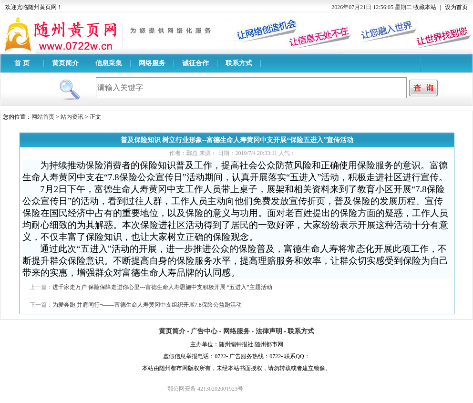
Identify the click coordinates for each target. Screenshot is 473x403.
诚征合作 (195, 63)
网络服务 (152, 63)
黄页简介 (65, 63)
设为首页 (456, 7)
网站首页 (42, 117)
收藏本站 (424, 7)
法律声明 (269, 331)
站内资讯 (72, 117)
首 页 (22, 63)
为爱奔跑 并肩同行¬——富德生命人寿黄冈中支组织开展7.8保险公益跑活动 (147, 304)
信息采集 (108, 63)
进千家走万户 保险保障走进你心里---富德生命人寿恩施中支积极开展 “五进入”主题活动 (162, 287)
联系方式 (239, 63)
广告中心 (204, 331)
